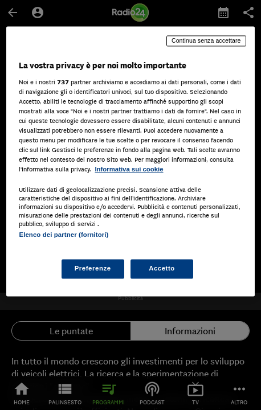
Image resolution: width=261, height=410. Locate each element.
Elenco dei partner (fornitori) (63, 235)
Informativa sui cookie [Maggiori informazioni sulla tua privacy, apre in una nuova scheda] (129, 169)
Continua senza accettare (206, 40)
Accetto (162, 268)
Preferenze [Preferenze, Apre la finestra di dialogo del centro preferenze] (93, 268)
